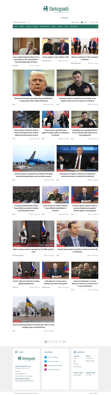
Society (29, 26)
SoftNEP (95, 393)
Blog (66, 26)
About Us (76, 364)
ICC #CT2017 (89, 358)
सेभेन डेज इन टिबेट (90, 361)
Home (75, 358)
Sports (54, 26)
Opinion (60, 26)
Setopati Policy (77, 367)
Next (64, 342)
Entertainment (45, 26)
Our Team (88, 375)
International (73, 26)
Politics (22, 26)
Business (35, 26)
